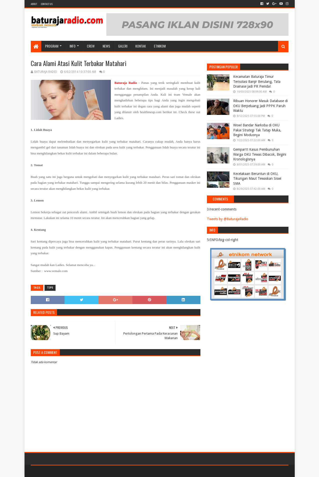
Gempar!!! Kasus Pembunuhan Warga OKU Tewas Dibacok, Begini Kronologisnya (259, 154)
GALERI (122, 46)
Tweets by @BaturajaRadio (227, 219)
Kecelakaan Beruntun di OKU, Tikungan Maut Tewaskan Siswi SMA (257, 178)
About (34, 4)
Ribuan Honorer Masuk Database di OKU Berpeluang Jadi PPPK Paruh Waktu (260, 106)
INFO (73, 46)
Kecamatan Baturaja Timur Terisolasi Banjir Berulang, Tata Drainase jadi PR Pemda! (256, 81)
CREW (91, 46)
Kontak (140, 46)
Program (51, 46)
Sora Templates (58, 471)
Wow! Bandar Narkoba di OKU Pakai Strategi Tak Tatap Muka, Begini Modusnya (257, 130)
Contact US (47, 4)
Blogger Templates (87, 471)
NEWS (106, 46)
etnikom (160, 46)
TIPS (50, 287)
